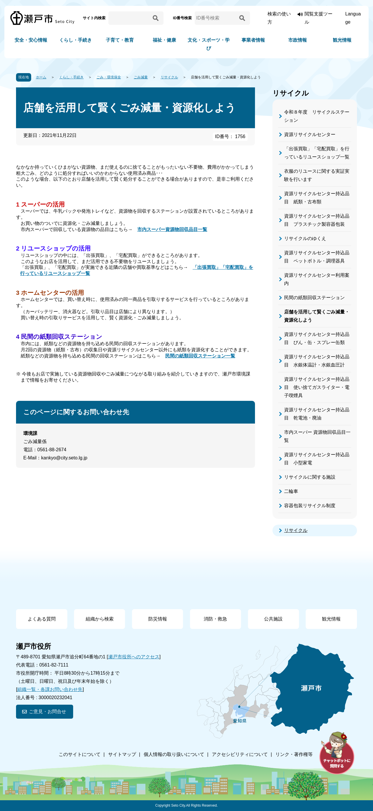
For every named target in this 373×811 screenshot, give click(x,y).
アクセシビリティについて (240, 754)
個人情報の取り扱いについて (174, 754)
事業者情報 (253, 40)
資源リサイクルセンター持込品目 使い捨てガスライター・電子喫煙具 (316, 387)
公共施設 (273, 618)
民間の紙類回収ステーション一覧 (200, 355)
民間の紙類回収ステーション (314, 297)
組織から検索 (100, 618)
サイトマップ (122, 754)
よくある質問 (42, 618)
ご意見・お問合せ (47, 711)
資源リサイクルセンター (309, 134)
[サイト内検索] (129, 18)
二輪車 (291, 491)
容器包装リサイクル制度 (309, 505)
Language (353, 17)
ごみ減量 (141, 77)
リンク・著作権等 (294, 754)
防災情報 (157, 618)
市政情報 (297, 40)
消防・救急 (215, 618)
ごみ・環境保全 (108, 77)
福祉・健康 (164, 40)
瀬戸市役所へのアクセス (133, 656)
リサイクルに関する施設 (309, 477)
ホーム (41, 77)
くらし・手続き (75, 40)
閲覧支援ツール (318, 17)
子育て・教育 (120, 40)
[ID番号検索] (216, 18)
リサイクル (169, 77)
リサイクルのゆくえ (305, 238)
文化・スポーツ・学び (209, 44)
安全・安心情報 (31, 40)
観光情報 (342, 40)
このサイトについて (80, 754)
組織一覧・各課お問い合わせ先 (49, 689)
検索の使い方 (279, 17)
